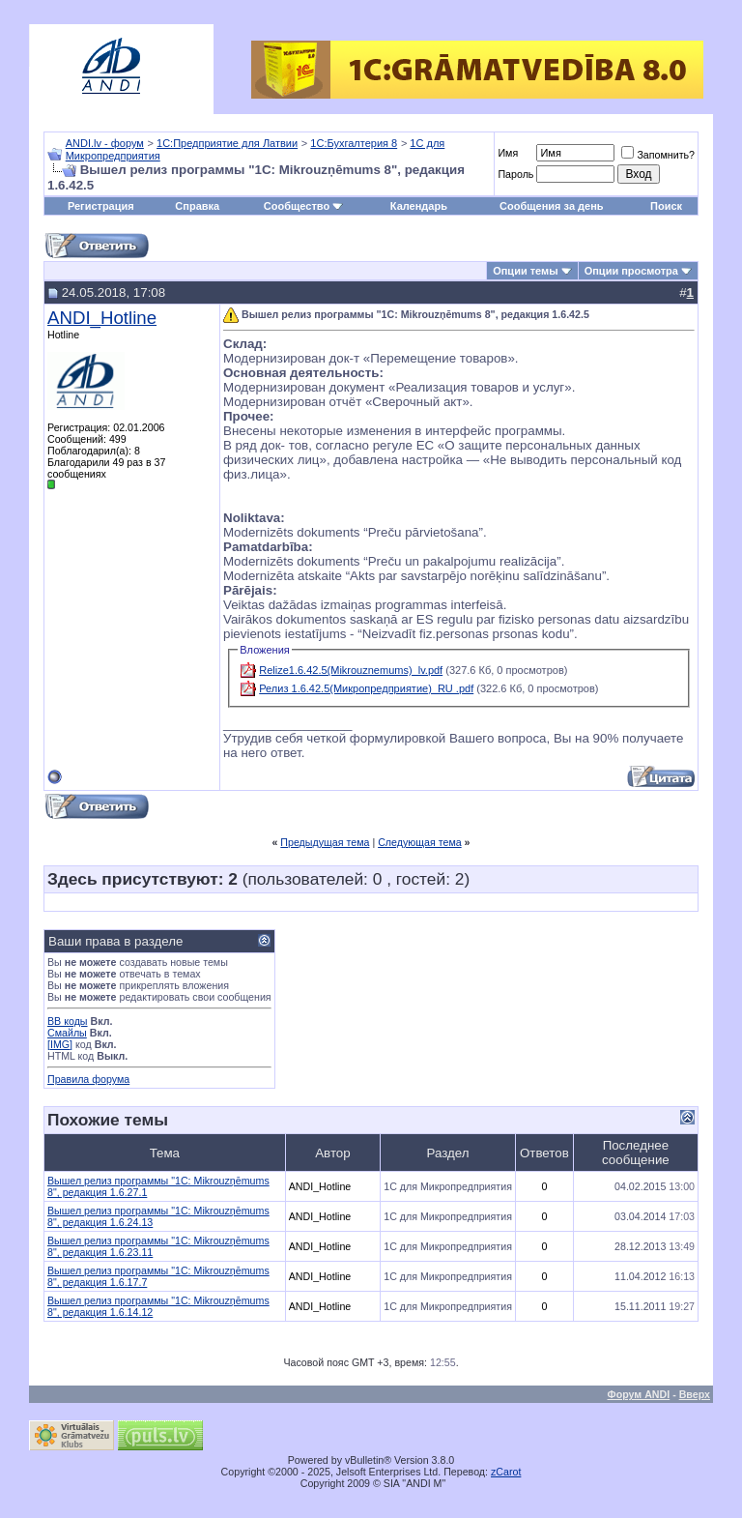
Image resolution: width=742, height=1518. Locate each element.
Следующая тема (420, 842)
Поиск (666, 206)
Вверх (694, 1394)
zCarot (506, 1471)
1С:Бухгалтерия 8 (353, 143)
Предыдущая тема (324, 842)
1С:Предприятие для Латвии (227, 143)
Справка (197, 206)
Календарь (418, 206)
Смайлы (67, 1032)
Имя (508, 153)
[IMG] (59, 1044)
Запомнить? (658, 155)
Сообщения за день (551, 206)
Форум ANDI (639, 1394)
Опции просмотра (631, 271)
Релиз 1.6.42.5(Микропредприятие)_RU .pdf (366, 688)
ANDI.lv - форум (105, 143)
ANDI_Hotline (102, 317)
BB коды (67, 1021)
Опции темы (525, 271)
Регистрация (101, 206)
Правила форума (88, 1079)
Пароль (515, 174)
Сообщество (303, 206)
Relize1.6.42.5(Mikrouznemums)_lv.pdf (350, 670)
